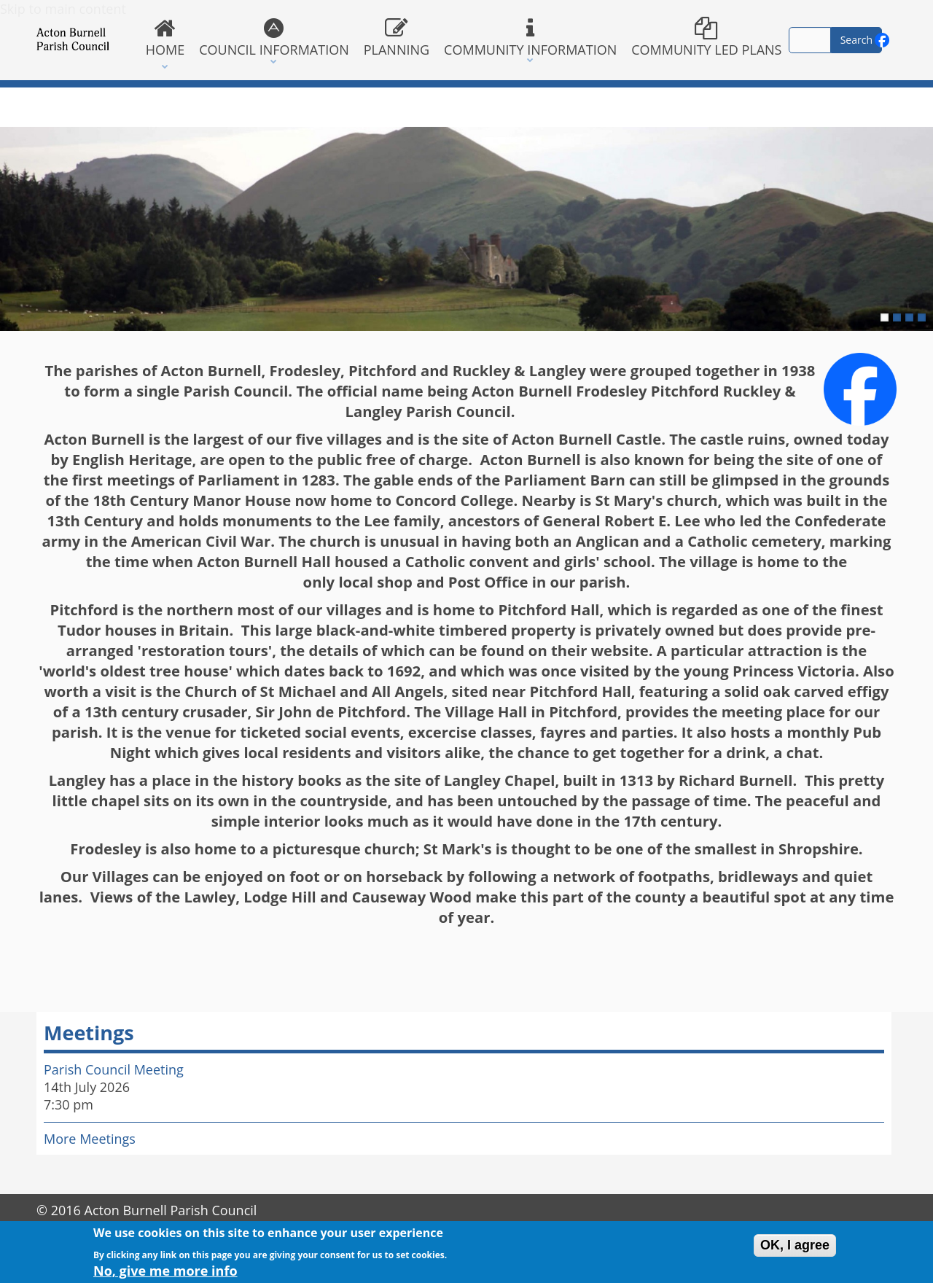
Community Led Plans (706, 37)
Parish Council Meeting (114, 1069)
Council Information (274, 37)
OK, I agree (794, 1248)
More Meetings (90, 1138)
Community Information (530, 37)
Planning (396, 37)
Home (165, 37)
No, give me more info (165, 1273)
